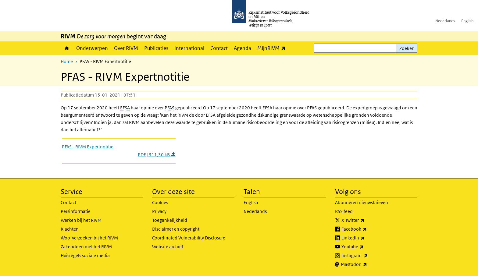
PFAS (169, 108)
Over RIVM (126, 48)
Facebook (367, 229)
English (467, 20)
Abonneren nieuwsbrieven (361, 202)
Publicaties (156, 48)
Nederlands (445, 20)
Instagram (368, 255)
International (189, 48)
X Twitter (366, 220)
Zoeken (407, 48)
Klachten (70, 229)
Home (67, 48)
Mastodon (367, 264)
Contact (219, 48)
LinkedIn (366, 238)
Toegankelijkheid (169, 220)
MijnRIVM (273, 48)
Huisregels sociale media (85, 255)
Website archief (167, 246)
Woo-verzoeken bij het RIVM (89, 238)
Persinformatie (76, 211)
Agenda (242, 48)
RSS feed (344, 211)
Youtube (366, 246)
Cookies (160, 202)
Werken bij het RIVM (81, 220)
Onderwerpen (92, 48)
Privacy (159, 211)
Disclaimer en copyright (175, 229)
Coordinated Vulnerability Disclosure (188, 238)
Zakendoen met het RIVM (86, 246)
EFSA (125, 108)
